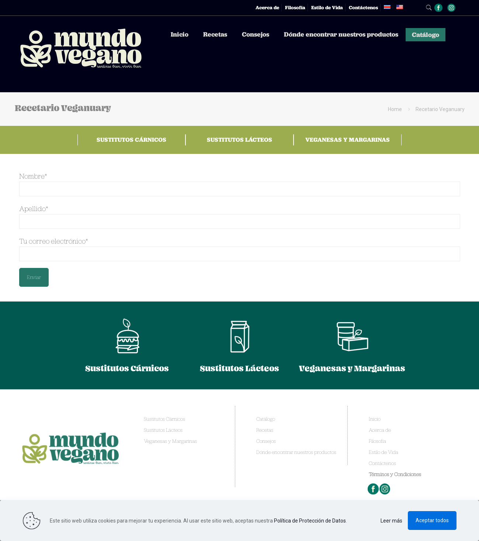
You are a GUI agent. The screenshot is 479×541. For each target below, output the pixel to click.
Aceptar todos (432, 520)
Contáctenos (363, 7)
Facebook (373, 489)
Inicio (375, 419)
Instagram (385, 489)
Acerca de (267, 7)
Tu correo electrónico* (239, 249)
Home (395, 109)
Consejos (266, 441)
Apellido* (239, 216)
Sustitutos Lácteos (239, 140)
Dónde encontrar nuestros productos (296, 452)
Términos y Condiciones (395, 474)
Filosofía (295, 7)
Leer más (391, 521)
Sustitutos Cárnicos (131, 140)
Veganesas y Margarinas (347, 140)
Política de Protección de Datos (310, 521)
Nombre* (239, 184)
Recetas (264, 430)
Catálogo (265, 419)
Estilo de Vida (327, 7)
